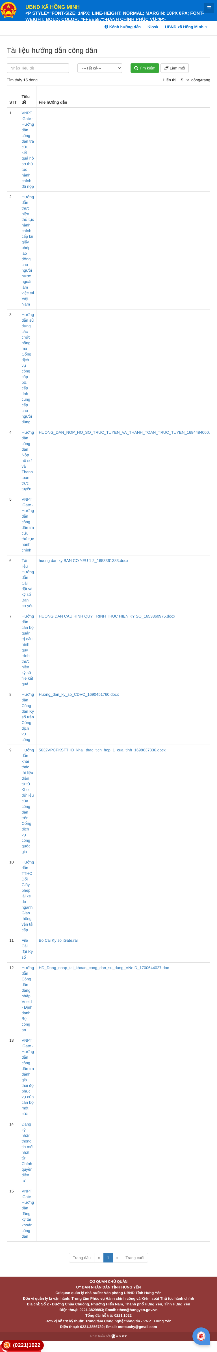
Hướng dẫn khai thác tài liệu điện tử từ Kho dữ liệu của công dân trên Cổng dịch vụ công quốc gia (27, 801)
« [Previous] (99, 1257)
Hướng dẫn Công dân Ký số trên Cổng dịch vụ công (27, 717)
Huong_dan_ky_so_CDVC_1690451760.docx (79, 694)
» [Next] (117, 1257)
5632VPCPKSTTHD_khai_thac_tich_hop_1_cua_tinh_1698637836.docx (102, 750)
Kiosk (152, 27)
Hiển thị (169, 80)
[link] (22, 1345)
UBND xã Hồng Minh (52, 7)
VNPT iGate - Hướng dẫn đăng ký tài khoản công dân (27, 1213)
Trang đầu (81, 1257)
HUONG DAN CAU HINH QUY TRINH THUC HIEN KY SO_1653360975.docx (107, 616)
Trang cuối (134, 1257)
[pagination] (184, 79)
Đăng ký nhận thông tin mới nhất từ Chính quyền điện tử (27, 1152)
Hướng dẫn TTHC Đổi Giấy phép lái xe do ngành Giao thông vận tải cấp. (27, 896)
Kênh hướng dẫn (123, 27)
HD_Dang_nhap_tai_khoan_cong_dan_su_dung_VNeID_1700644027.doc (104, 967)
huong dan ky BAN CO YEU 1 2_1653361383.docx (83, 560)
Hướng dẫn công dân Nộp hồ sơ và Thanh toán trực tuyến (27, 460)
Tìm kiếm (144, 68)
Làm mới (174, 68)
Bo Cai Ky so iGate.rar (58, 940)
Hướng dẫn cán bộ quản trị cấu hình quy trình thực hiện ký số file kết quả (27, 650)
